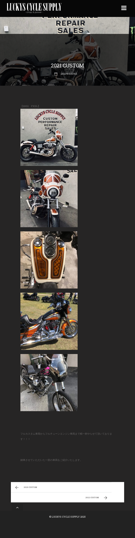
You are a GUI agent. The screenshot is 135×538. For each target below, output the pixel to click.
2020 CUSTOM (25, 487)
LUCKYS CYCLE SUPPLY (66, 516)
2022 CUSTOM (96, 497)
